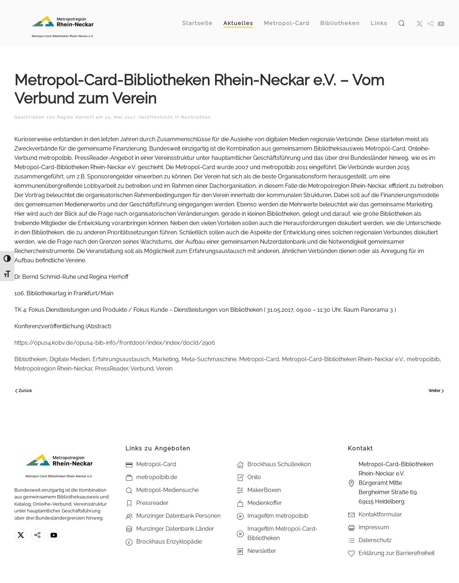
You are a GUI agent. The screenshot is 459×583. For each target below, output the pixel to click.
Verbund (142, 368)
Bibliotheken (340, 23)
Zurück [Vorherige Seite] (23, 390)
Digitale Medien (69, 359)
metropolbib (423, 359)
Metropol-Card (259, 359)
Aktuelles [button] (238, 23)
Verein (164, 368)
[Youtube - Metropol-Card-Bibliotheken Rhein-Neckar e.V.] (441, 23)
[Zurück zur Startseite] (62, 23)
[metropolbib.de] (37, 535)
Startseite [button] (197, 23)
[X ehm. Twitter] (419, 23)
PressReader (111, 368)
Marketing (165, 359)
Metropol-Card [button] (286, 23)
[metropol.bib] (430, 23)
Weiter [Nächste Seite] (436, 390)
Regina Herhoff (75, 117)
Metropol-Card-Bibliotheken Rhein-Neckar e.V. (343, 359)
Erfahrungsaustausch (121, 359)
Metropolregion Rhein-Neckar (53, 368)
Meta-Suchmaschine (208, 359)
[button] (401, 23)
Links (379, 23)
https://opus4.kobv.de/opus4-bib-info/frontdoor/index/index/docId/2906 (115, 342)
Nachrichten (195, 117)
